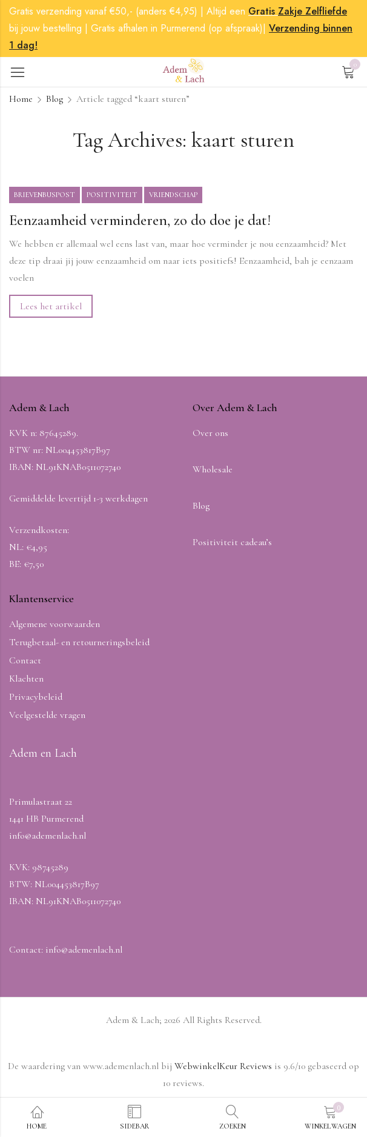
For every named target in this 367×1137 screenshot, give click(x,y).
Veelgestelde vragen (47, 715)
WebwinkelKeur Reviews (223, 1066)
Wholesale (213, 469)
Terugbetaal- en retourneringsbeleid (79, 642)
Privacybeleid (35, 697)
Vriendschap (173, 194)
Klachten (26, 678)
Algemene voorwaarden (54, 624)
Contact (25, 660)
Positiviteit (112, 194)
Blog (54, 99)
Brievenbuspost (44, 194)
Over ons (210, 433)
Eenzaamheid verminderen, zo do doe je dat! (140, 220)
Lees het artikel (51, 306)
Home (21, 99)
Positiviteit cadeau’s (232, 542)
